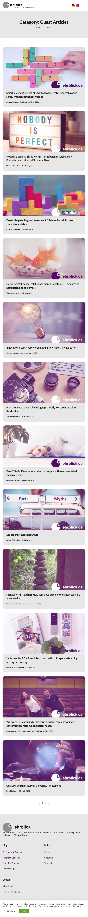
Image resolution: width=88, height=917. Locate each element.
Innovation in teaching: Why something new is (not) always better (41, 347)
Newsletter (49, 863)
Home (47, 852)
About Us (48, 857)
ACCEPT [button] (24, 911)
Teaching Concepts (11, 857)
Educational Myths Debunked (22, 534)
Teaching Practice (11, 863)
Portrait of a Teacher (12, 852)
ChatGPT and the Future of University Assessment (33, 785)
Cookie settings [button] (10, 911)
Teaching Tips (9, 868)
